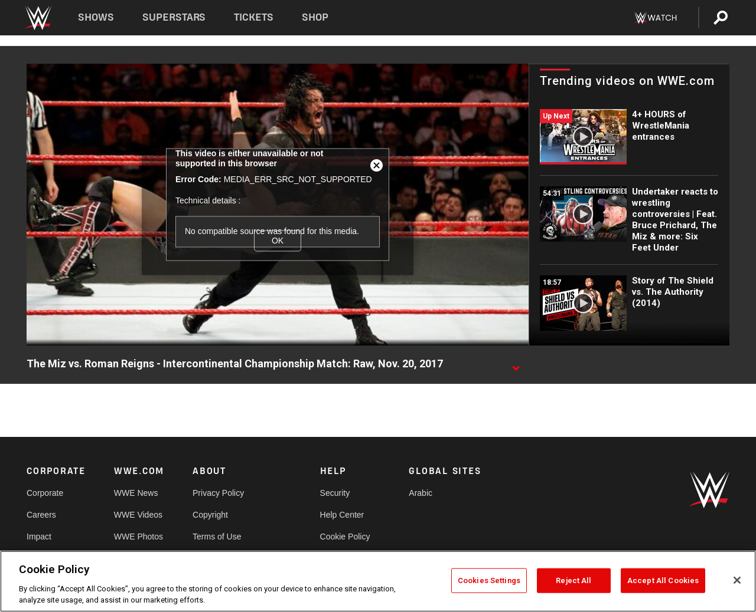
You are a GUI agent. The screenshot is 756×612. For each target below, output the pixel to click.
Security (335, 493)
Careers (41, 514)
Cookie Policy (345, 536)
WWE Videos (138, 514)
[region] (378, 581)
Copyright (210, 514)
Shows (96, 17)
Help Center (342, 514)
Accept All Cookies (663, 580)
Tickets (253, 17)
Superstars (174, 17)
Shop (315, 17)
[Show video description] (516, 364)
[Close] (737, 580)
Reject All (573, 580)
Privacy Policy (218, 493)
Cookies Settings (489, 580)
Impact (39, 536)
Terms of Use (217, 536)
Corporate (45, 493)
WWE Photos (138, 536)
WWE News (136, 493)
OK (278, 240)
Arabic (420, 493)
